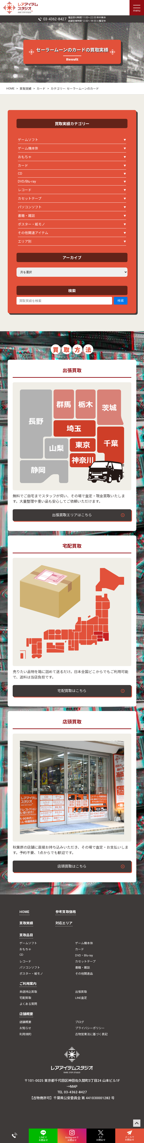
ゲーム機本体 (28, 148)
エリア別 (24, 241)
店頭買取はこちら (72, 866)
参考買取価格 (65, 912)
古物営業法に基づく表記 (91, 1034)
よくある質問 (28, 1004)
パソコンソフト (30, 207)
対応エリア (63, 923)
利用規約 (25, 1034)
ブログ (79, 1022)
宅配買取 (25, 998)
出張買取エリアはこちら (72, 515)
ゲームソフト (28, 140)
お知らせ (25, 1028)
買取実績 (25, 88)
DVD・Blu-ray (84, 955)
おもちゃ (24, 157)
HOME (10, 88)
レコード (24, 190)
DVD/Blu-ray (27, 181)
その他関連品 (84, 973)
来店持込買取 (28, 991)
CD (20, 173)
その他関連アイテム (33, 233)
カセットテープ (29, 199)
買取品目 (26, 935)
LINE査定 (81, 998)
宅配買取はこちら (72, 691)
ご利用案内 (27, 984)
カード (41, 88)
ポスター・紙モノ (31, 224)
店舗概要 (26, 1014)
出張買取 (81, 991)
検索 (121, 300)
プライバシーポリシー (90, 1028)
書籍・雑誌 (26, 216)
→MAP (72, 1086)
